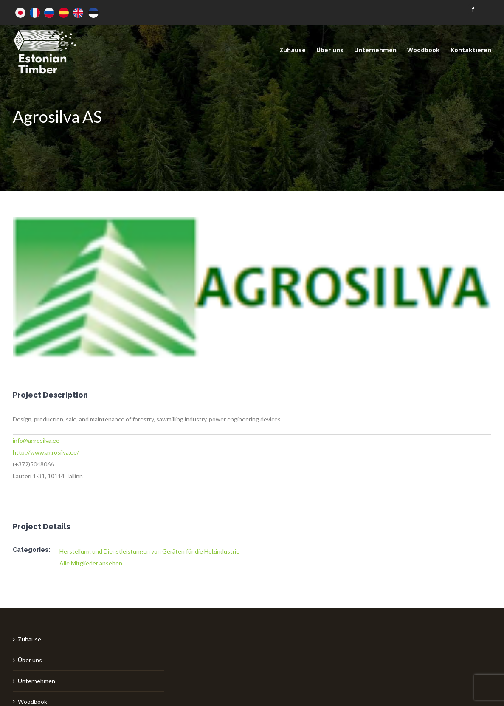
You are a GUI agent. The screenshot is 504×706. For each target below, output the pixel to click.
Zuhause (29, 639)
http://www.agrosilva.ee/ (46, 452)
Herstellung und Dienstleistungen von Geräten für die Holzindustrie (149, 551)
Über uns (30, 660)
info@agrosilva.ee (36, 440)
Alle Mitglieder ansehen (90, 563)
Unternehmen (36, 680)
